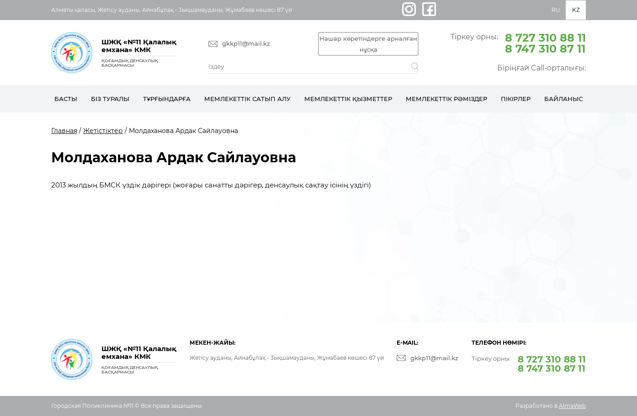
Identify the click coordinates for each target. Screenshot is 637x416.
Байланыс (563, 98)
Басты (65, 98)
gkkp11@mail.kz (246, 43)
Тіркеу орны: (518, 42)
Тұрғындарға (167, 98)
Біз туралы (110, 98)
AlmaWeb (572, 405)
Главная (64, 131)
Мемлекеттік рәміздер (446, 98)
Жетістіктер (103, 131)
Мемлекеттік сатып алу (247, 98)
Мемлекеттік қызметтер (348, 98)
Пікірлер (516, 98)
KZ (576, 9)
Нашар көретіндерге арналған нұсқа (368, 44)
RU (556, 9)
